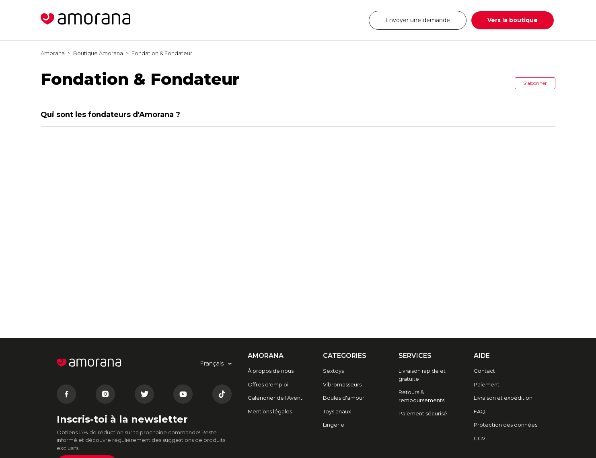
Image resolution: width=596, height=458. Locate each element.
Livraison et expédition (503, 397)
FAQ (479, 411)
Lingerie (333, 424)
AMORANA (266, 355)
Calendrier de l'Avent (275, 397)
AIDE (482, 355)
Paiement (486, 384)
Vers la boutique (512, 20)
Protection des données (505, 424)
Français (340, 20)
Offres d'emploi (268, 384)
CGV (479, 438)
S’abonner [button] (535, 83)
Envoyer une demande (417, 20)
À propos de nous (271, 371)
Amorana (53, 53)
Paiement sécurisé (423, 413)
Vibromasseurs (342, 384)
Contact (484, 371)
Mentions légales (270, 411)
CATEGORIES (344, 355)
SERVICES (415, 355)
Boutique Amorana (98, 53)
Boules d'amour (343, 397)
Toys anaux (337, 411)
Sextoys (333, 371)
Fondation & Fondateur (162, 53)
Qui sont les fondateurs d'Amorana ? (110, 114)
